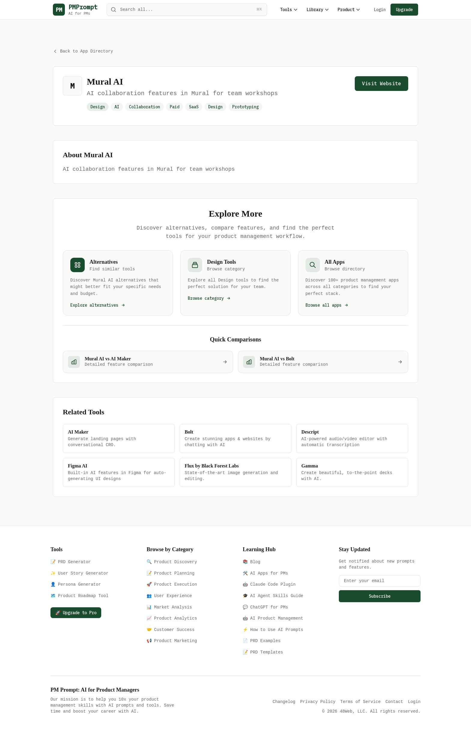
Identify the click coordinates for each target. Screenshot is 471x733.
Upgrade (404, 9)
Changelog (284, 701)
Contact (394, 701)
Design (215, 106)
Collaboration (144, 106)
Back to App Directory (83, 51)
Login (380, 9)
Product (349, 9)
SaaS (194, 106)
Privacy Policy (318, 701)
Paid (174, 106)
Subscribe (379, 595)
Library (317, 9)
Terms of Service (360, 701)
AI (116, 106)
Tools (289, 9)
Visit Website (381, 83)
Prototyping (245, 106)
